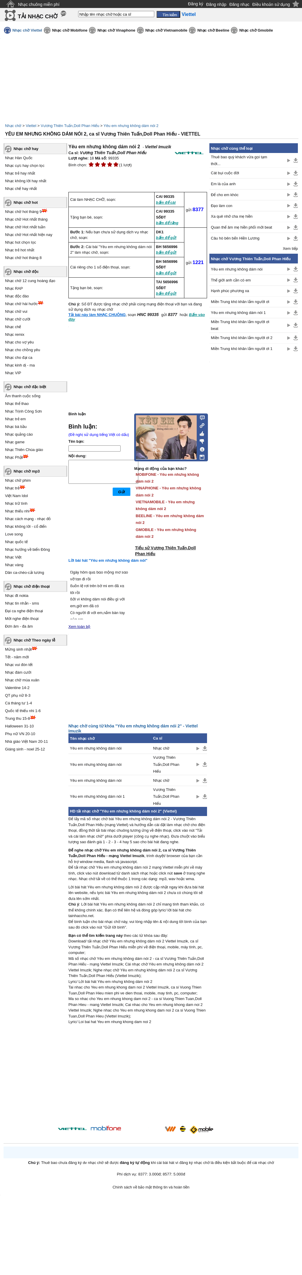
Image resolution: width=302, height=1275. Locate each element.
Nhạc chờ (13, 125)
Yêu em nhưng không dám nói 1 (97, 796)
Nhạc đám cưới (18, 672)
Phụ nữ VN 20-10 (20, 734)
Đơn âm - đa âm (19, 626)
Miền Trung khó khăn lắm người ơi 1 (242, 348)
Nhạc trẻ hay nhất (20, 173)
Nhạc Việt (13, 557)
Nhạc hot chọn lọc (20, 242)
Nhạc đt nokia (16, 595)
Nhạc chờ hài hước (21, 304)
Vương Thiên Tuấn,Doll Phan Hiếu (70, 125)
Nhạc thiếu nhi (17, 511)
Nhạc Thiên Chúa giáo (24, 449)
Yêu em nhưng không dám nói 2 (131, 125)
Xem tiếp (290, 248)
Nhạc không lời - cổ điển (26, 526)
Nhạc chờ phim (18, 480)
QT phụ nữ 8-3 (17, 695)
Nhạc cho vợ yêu (19, 342)
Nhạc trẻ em (15, 419)
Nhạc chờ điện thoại (32, 586)
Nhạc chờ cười (17, 319)
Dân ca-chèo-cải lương (24, 572)
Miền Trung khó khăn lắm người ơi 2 (242, 338)
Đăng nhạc (239, 4)
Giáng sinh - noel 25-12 (25, 749)
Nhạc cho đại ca (18, 357)
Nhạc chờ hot (26, 202)
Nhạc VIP (13, 373)
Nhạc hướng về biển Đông (27, 549)
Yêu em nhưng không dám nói (96, 748)
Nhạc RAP (14, 288)
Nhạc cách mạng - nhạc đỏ (28, 519)
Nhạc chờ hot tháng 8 (23, 257)
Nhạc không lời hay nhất (25, 181)
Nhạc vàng (14, 565)
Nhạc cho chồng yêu (22, 350)
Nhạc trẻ (12, 488)
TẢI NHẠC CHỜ (38, 16)
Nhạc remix (14, 334)
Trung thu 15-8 (17, 718)
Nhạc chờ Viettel (27, 30)
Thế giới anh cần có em (231, 280)
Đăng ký (195, 3)
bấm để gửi (166, 237)
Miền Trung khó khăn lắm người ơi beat (240, 325)
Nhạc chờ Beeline (213, 30)
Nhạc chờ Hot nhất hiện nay (28, 234)
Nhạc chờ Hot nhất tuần (25, 227)
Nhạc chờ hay (26, 148)
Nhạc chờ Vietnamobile (166, 30)
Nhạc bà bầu (16, 426)
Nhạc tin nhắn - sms (22, 603)
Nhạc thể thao (17, 403)
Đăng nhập (216, 4)
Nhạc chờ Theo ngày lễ (34, 640)
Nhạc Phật (14, 457)
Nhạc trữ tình (16, 503)
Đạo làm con (221, 205)
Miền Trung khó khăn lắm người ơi (240, 301)
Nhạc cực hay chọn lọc (25, 165)
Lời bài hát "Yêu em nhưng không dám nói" (107, 560)
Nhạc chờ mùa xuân (22, 680)
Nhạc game (14, 442)
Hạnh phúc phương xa (230, 291)
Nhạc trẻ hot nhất (19, 250)
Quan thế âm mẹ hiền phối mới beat (241, 227)
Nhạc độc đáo (17, 296)
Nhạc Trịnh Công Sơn (23, 411)
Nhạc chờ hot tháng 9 (23, 211)
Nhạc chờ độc (26, 271)
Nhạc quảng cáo (19, 434)
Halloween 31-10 (19, 726)
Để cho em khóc (225, 195)
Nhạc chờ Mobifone (70, 30)
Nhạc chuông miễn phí (39, 4)
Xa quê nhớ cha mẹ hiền (231, 216)
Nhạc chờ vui (16, 311)
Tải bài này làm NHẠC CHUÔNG (97, 314)
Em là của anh (223, 184)
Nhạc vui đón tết (19, 664)
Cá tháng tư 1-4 (18, 703)
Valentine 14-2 (17, 687)
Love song (14, 534)
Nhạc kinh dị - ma (20, 365)
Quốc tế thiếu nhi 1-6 (23, 711)
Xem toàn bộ (79, 626)
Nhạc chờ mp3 (27, 471)
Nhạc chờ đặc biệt (30, 387)
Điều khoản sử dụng (271, 4)
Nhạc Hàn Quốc (18, 158)
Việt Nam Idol (16, 496)
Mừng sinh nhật (18, 649)
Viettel (31, 125)
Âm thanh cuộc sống (22, 396)
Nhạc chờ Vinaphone (116, 30)
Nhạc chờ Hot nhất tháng (26, 219)
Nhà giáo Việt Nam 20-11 (26, 741)
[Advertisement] (137, 1076)
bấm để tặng (167, 223)
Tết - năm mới (17, 657)
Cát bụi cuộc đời (225, 173)
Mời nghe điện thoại (22, 618)
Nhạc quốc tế (16, 542)
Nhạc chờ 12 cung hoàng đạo (30, 281)
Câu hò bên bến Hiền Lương (235, 238)
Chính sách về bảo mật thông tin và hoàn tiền (151, 1187)
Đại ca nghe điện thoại (24, 611)
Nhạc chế (13, 327)
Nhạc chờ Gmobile (256, 30)
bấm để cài (166, 202)
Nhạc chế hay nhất (21, 188)
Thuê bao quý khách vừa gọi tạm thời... (239, 160)
